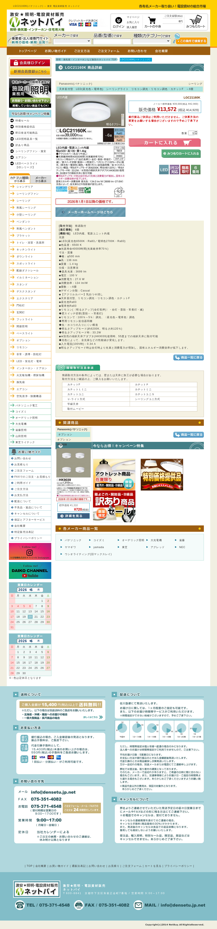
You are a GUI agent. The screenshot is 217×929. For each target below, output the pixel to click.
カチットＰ (142, 384)
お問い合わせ (22, 458)
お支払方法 (21, 495)
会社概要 (20, 525)
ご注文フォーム (24, 470)
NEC (182, 547)
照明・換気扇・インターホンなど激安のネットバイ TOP (86, 59)
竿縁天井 (73, 404)
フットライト (25, 319)
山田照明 (21, 436)
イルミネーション (28, 277)
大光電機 (156, 540)
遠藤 (182, 540)
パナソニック (73, 540)
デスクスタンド (26, 291)
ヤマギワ (70, 547)
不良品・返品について (28, 507)
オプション (24, 340)
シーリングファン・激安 (30, 151)
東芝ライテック (25, 442)
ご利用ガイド (22, 482)
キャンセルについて (27, 513)
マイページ (133, 17)
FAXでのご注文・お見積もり (32, 476)
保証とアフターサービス (29, 519)
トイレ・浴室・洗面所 (31, 242)
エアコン (21, 157)
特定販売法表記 (24, 531)
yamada (98, 547)
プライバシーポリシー (28, 538)
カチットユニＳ (144, 394)
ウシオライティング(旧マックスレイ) (88, 554)
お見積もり (21, 464)
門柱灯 (21, 305)
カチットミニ (143, 389)
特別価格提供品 (25, 126)
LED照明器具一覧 (26, 138)
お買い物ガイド (59, 865)
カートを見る (153, 865)
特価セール (22, 120)
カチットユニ (75, 394)
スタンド (22, 284)
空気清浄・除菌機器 (29, 396)
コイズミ (99, 540)
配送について (22, 501)
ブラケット (24, 235)
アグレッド (158, 547)
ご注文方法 (21, 489)
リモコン (22, 347)
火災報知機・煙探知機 (31, 375)
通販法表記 (79, 865)
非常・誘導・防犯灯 (29, 354)
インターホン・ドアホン (32, 368)
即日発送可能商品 (26, 132)
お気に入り (133, 22)
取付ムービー (75, 408)
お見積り (114, 865)
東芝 (125, 547)
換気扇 (21, 382)
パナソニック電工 (26, 405)
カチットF (73, 384)
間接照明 (22, 326)
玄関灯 (21, 312)
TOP (30, 865)
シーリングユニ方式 (147, 399)
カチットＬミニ (77, 389)
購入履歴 (132, 27)
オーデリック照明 (133, 540)
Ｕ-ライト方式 (76, 399)
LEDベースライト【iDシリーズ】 (26, 165)
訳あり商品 (22, 145)
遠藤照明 (21, 430)
